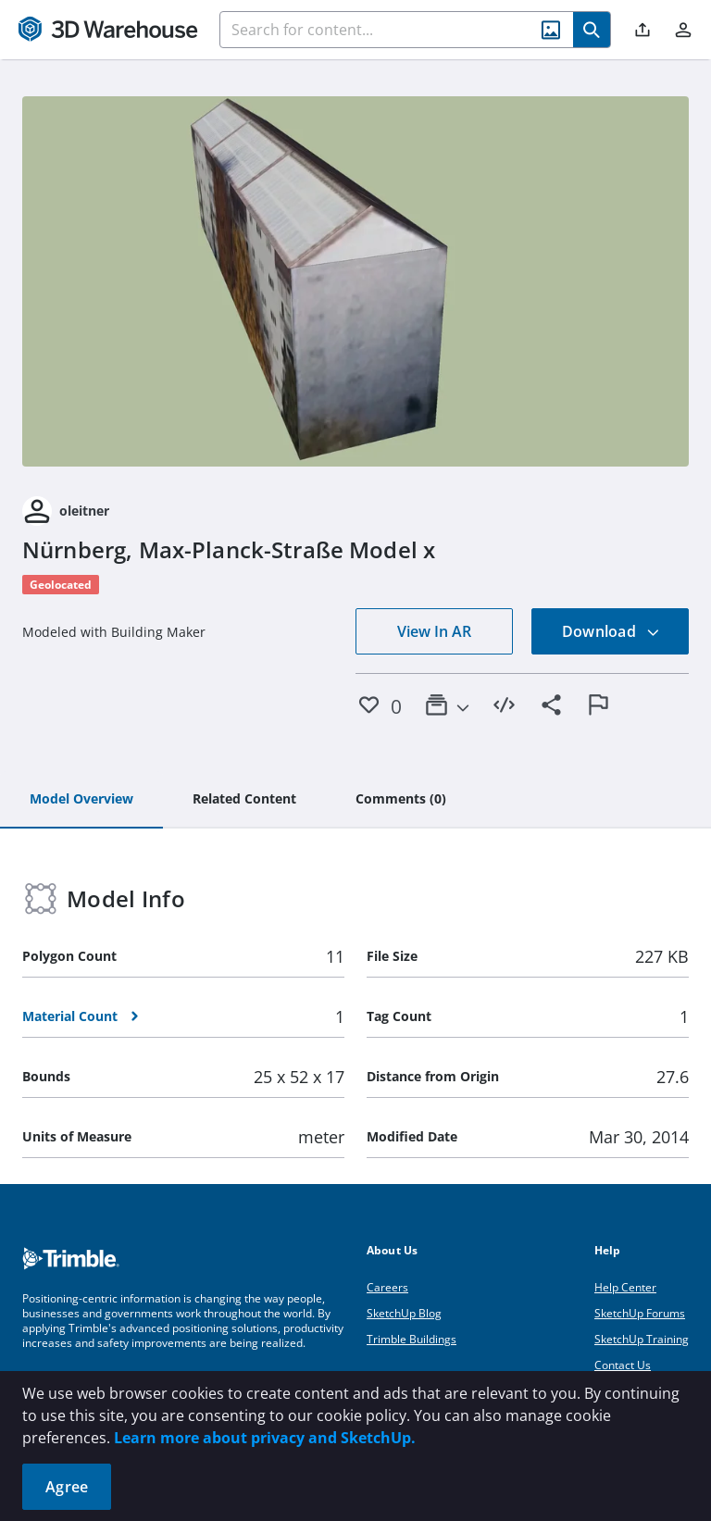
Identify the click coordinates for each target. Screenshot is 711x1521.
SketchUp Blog (404, 1313)
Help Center (625, 1287)
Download (611, 631)
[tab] (81, 800)
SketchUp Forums (639, 1313)
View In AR (434, 631)
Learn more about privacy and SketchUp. (265, 1437)
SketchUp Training (641, 1339)
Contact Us (622, 1365)
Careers (387, 1287)
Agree (66, 1487)
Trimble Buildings (411, 1339)
